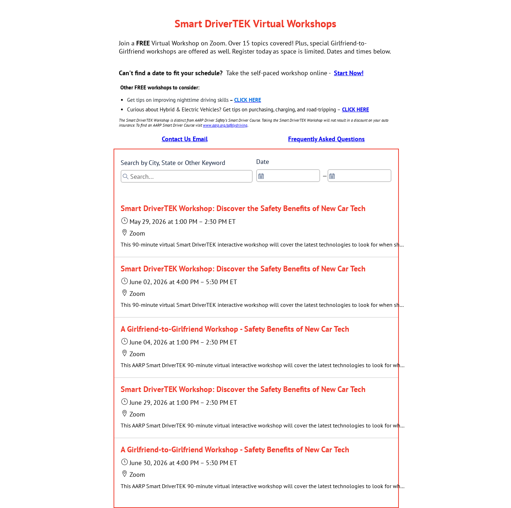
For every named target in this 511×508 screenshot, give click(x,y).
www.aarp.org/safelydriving (225, 125)
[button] (262, 227)
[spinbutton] (288, 175)
